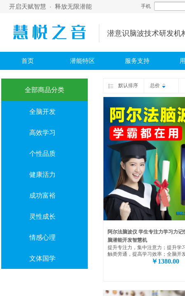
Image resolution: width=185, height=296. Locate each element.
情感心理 (42, 237)
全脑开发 (42, 111)
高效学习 (42, 132)
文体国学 (42, 258)
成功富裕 (42, 195)
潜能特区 (82, 61)
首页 (27, 61)
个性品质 (42, 153)
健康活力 (42, 174)
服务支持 (137, 61)
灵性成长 (42, 216)
